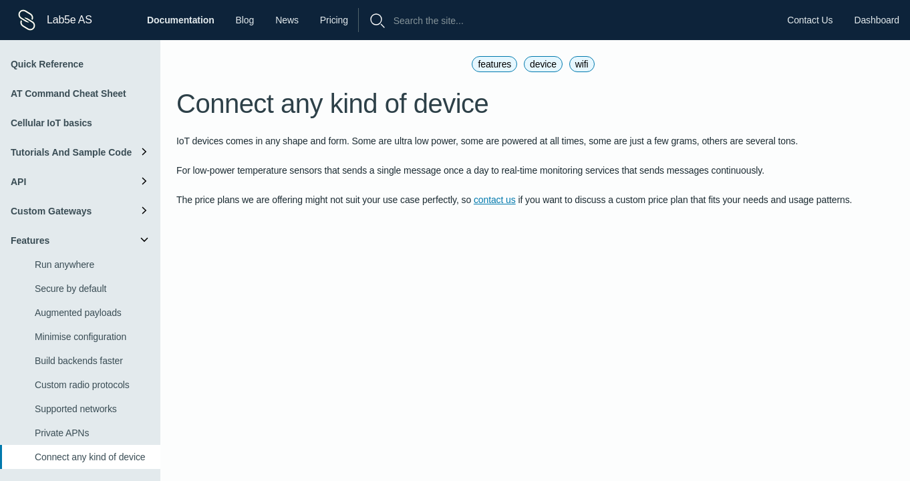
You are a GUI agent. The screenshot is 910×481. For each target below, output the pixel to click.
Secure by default (70, 288)
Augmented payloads (78, 312)
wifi (582, 64)
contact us (495, 199)
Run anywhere (64, 264)
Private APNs (62, 433)
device (543, 64)
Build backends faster (79, 360)
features (494, 64)
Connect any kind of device (90, 457)
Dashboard (876, 20)
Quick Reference (47, 64)
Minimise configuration (80, 336)
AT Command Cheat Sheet (68, 93)
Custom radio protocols (82, 384)
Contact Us (809, 20)
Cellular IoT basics (51, 123)
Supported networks (76, 409)
